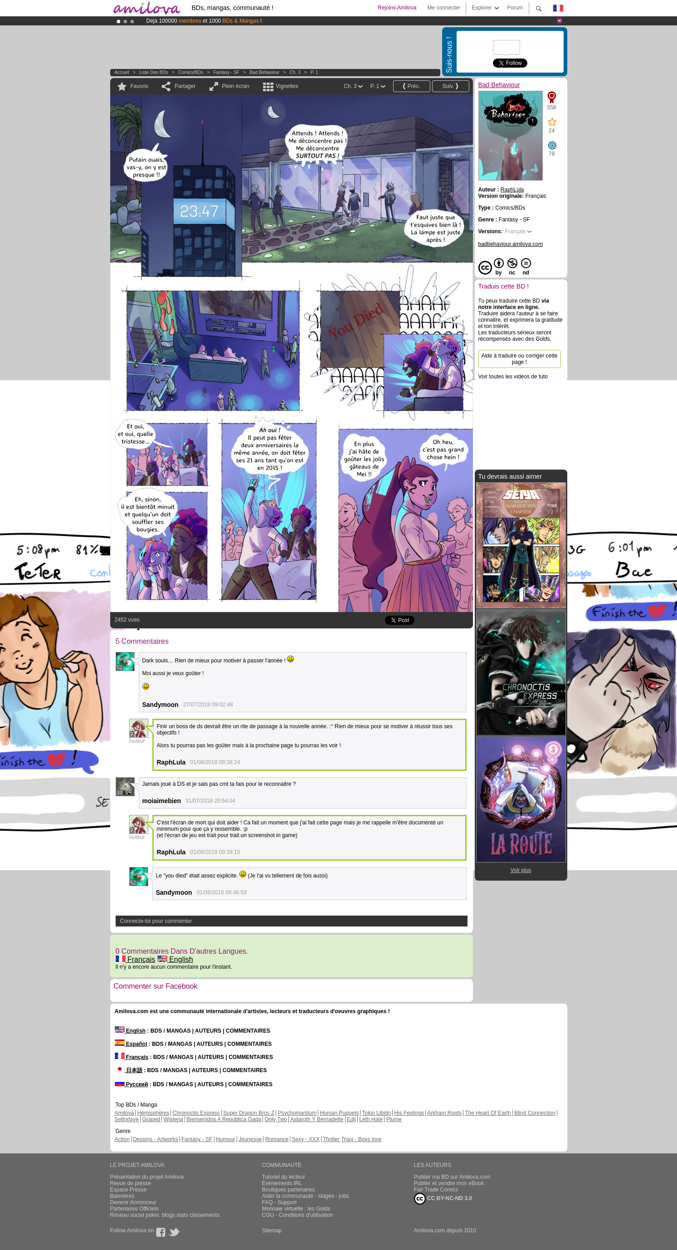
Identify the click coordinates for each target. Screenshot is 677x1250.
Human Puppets (339, 1113)
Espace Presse (128, 1189)
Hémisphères (153, 1113)
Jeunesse (250, 1139)
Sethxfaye (127, 1119)
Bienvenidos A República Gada (223, 1119)
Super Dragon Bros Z (248, 1113)
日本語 (128, 1070)
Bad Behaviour (264, 72)
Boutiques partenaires (288, 1189)
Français (136, 959)
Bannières (122, 1196)
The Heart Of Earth (488, 1113)
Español (131, 1044)
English (175, 959)
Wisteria (173, 1119)
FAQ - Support (279, 1202)
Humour (225, 1139)
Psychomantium (297, 1113)
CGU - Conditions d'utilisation (297, 1215)
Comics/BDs (190, 72)
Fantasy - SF (226, 72)
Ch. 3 (295, 72)
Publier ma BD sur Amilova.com (452, 1177)
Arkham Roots (444, 1113)
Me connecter (443, 8)
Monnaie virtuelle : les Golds (296, 1209)
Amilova (124, 1113)
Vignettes (287, 86)
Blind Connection (534, 1113)
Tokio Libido (376, 1113)
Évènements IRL (282, 1183)
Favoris (139, 86)
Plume (394, 1119)
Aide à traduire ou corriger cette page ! (519, 359)
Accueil (122, 72)
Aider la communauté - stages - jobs (305, 1196)
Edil (351, 1119)
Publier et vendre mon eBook (449, 1183)
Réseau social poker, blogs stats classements (165, 1215)
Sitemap (272, 1230)
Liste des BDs (153, 72)
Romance (276, 1139)
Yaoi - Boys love (362, 1139)
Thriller (332, 1139)
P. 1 (314, 72)
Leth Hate (371, 1119)
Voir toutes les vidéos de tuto (513, 376)
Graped (151, 1119)
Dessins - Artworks (155, 1139)
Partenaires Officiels (134, 1209)
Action (122, 1139)
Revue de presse (130, 1183)
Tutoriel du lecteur (284, 1177)
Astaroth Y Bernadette (317, 1119)
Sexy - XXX (305, 1139)
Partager (185, 86)
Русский (131, 1084)
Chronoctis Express (196, 1113)
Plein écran (235, 86)
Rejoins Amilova (397, 8)
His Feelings (409, 1113)
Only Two (275, 1119)
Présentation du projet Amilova (147, 1177)
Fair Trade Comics (436, 1189)
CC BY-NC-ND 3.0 (443, 1199)
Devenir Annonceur (133, 1202)
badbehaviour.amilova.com (510, 244)
